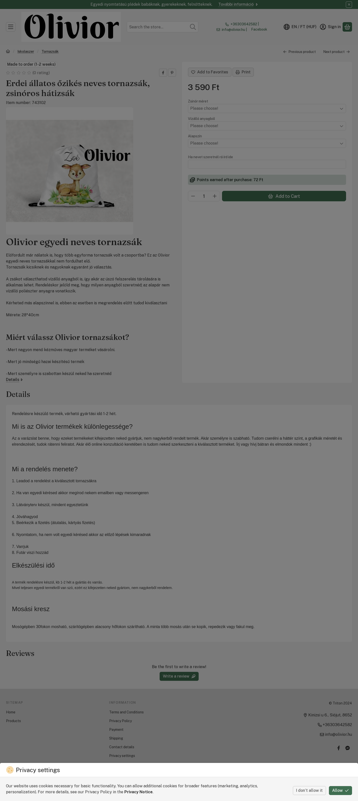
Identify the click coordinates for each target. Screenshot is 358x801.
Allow (340, 790)
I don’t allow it (309, 790)
